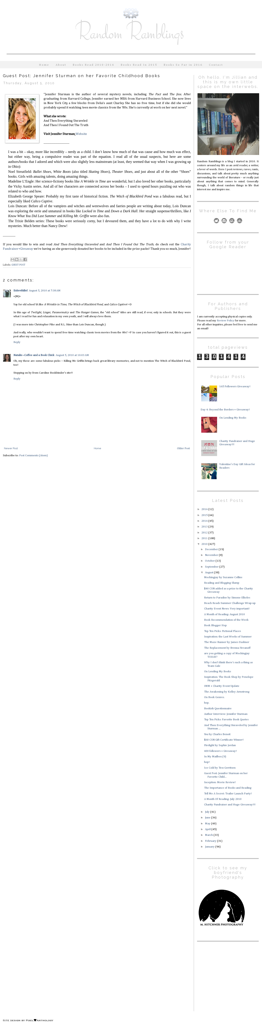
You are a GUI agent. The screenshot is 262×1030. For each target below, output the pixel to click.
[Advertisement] (224, 975)
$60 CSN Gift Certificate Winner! (224, 739)
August (209, 572)
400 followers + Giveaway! (220, 751)
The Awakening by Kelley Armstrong (226, 691)
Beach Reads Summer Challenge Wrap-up (230, 603)
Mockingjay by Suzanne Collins (223, 577)
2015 (204, 515)
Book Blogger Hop (215, 625)
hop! (207, 762)
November (212, 555)
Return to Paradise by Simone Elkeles (227, 597)
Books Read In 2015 (139, 64)
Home (44, 64)
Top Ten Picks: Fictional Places (222, 631)
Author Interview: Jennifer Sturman (225, 714)
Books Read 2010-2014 (93, 64)
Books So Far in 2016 (183, 64)
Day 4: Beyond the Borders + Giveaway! (225, 409)
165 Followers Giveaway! (234, 386)
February (211, 841)
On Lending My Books (232, 417)
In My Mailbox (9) (215, 756)
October (210, 560)
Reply (16, 342)
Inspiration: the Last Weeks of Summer (228, 636)
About (61, 64)
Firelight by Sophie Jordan (220, 745)
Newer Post (11, 448)
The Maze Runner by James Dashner (226, 642)
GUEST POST (18, 265)
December (212, 549)
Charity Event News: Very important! (226, 608)
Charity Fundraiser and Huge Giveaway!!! (229, 804)
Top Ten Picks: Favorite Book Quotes (226, 719)
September (212, 566)
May (208, 823)
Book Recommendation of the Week (226, 619)
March (209, 835)
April (208, 829)
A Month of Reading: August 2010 (224, 614)
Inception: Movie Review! (220, 782)
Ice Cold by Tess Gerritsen (220, 767)
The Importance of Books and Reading (227, 787)
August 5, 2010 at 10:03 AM (72, 355)
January (210, 846)
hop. (206, 702)
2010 (204, 544)
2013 (204, 526)
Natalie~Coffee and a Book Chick (33, 355)
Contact (216, 64)
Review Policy (225, 320)
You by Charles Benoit (217, 734)
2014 (204, 521)
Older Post (183, 448)
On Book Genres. (214, 697)
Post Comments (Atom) (33, 455)
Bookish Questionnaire (218, 708)
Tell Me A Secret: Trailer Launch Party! (228, 793)
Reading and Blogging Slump (221, 582)
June (208, 817)
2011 (204, 538)
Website (81, 134)
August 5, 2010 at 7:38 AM (45, 290)
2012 (204, 532)
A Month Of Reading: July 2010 (223, 799)
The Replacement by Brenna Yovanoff (227, 647)
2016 (204, 509)
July (207, 811)
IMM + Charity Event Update (221, 686)
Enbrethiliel (20, 290)
